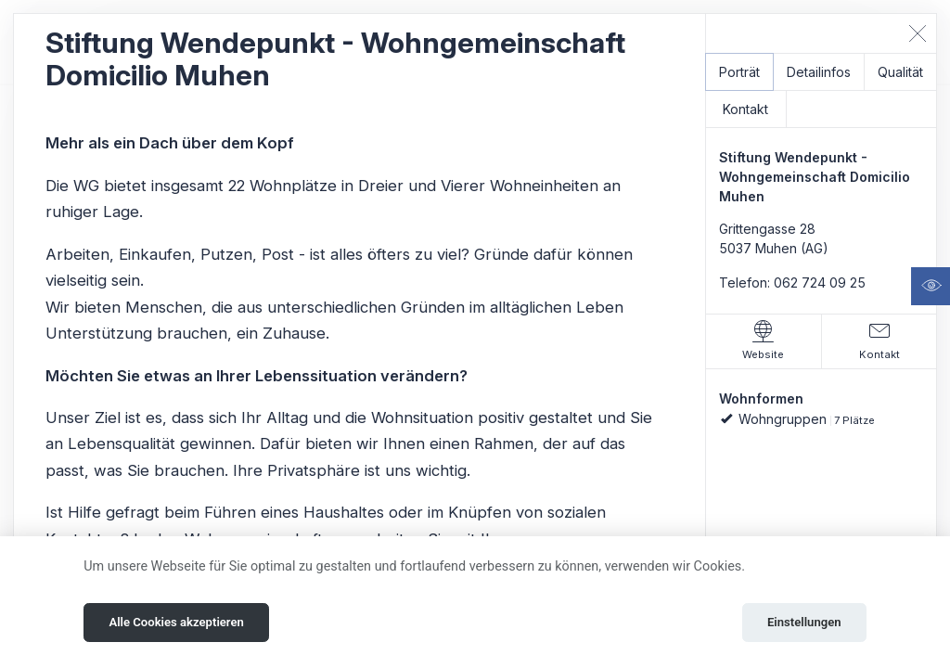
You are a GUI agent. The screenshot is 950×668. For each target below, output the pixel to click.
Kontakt (745, 109)
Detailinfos (819, 72)
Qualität (900, 72)
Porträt (739, 72)
